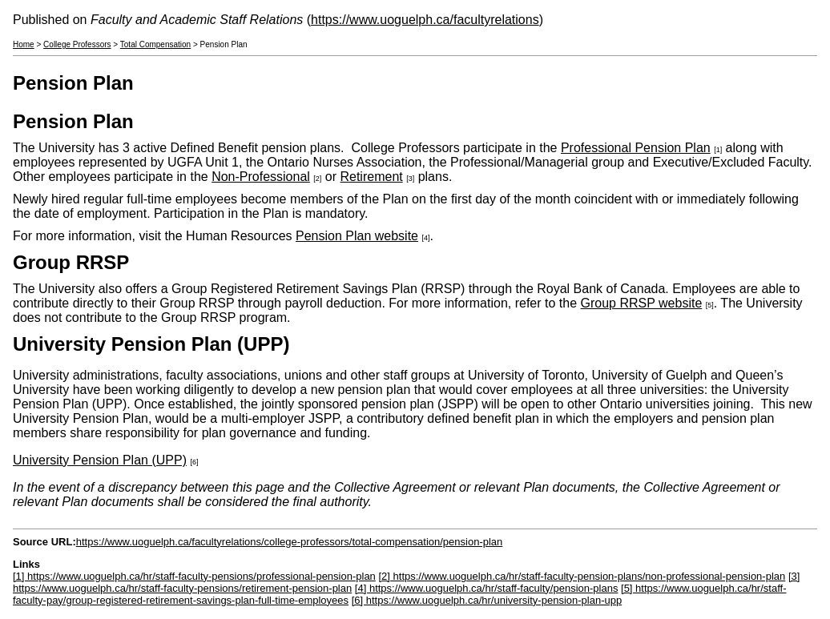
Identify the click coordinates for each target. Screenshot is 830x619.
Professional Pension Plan (636, 148)
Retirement (371, 176)
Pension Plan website (357, 236)
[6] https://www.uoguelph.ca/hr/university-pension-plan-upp (487, 600)
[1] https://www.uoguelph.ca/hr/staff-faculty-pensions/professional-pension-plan (194, 576)
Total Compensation (155, 44)
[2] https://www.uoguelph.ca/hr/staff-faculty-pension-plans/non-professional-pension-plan (581, 576)
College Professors (77, 44)
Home (23, 44)
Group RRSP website (642, 303)
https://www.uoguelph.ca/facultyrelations (425, 19)
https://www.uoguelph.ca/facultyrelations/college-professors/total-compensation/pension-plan (289, 542)
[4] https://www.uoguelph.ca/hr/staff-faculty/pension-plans (486, 588)
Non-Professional (261, 176)
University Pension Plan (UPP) (100, 460)
